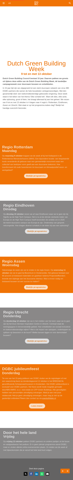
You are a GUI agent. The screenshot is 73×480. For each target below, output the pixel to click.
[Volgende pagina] (67, 471)
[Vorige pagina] (62, 471)
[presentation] (36, 20)
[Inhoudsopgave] (3, 3)
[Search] (70, 3)
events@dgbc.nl (48, 398)
